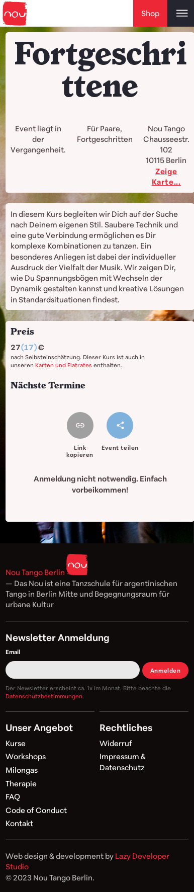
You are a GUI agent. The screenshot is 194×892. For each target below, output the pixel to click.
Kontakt (19, 823)
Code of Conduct (36, 810)
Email (13, 652)
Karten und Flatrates (63, 365)
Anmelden (165, 670)
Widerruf (116, 743)
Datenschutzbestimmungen (44, 696)
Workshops (26, 756)
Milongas (22, 769)
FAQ (13, 796)
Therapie (21, 783)
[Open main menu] (180, 13)
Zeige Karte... (166, 176)
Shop (150, 13)
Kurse (16, 743)
